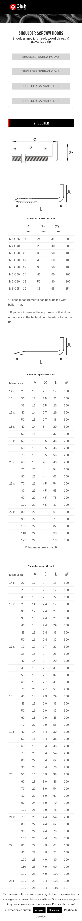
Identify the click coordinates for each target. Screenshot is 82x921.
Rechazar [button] (54, 910)
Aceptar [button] (39, 910)
